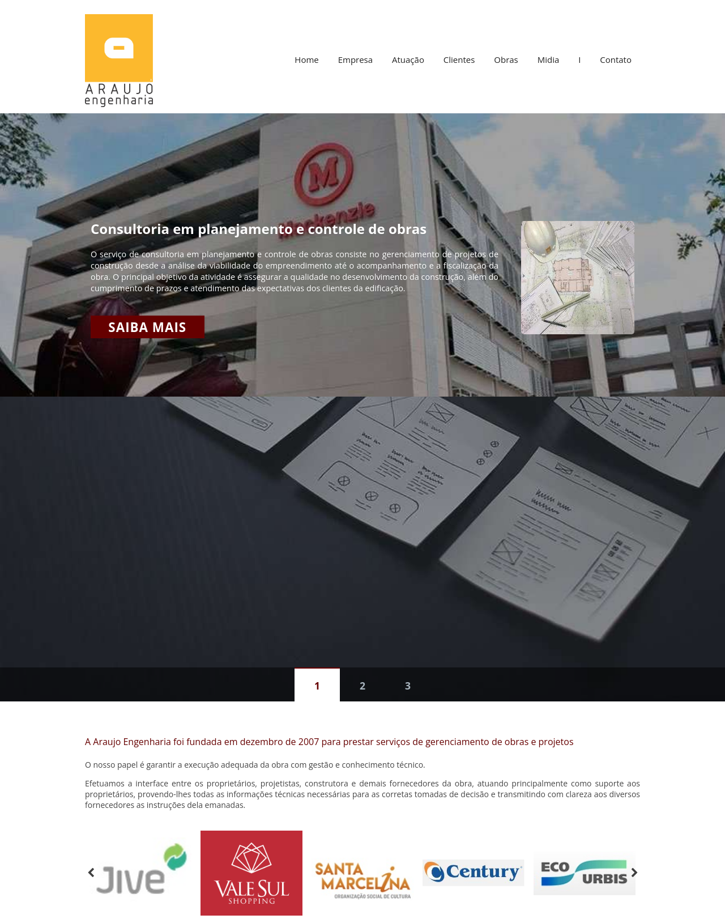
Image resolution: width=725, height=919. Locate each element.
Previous (90, 873)
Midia (549, 59)
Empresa (355, 59)
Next (634, 873)
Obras (506, 59)
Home (306, 59)
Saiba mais (147, 327)
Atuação (408, 59)
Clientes (459, 59)
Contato (616, 59)
